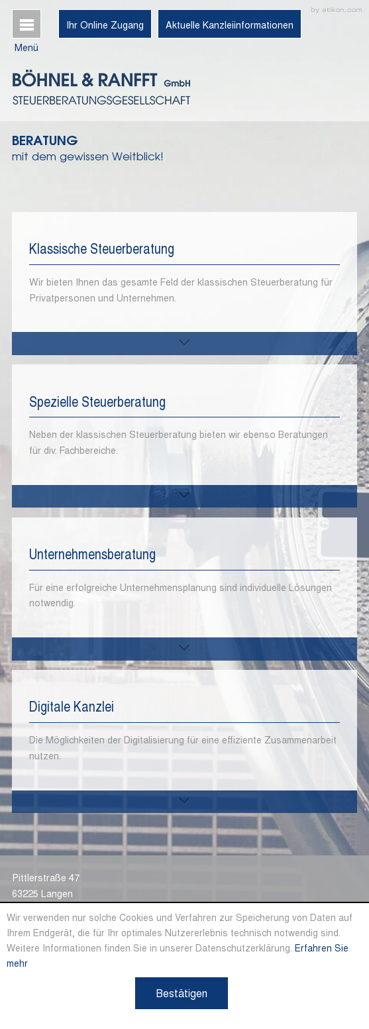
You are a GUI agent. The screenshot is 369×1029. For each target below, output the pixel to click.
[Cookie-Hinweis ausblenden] (181, 993)
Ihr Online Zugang (105, 24)
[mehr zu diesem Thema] (184, 343)
